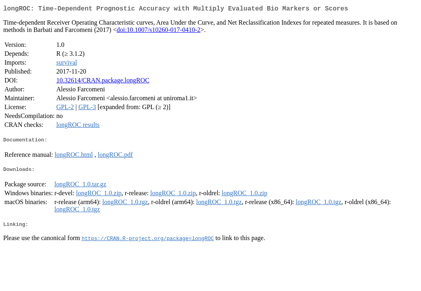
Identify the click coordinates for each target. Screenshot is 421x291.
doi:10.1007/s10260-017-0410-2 (159, 31)
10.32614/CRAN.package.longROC (102, 81)
